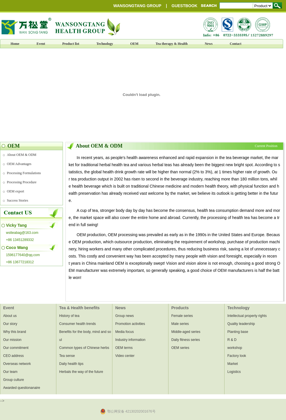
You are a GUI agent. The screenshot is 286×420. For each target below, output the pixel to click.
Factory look (236, 356)
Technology (104, 44)
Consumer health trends (77, 324)
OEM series (180, 348)
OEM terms (124, 348)
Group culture (13, 380)
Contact (235, 44)
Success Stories (17, 200)
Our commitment (16, 348)
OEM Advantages (19, 164)
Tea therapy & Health (172, 44)
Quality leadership (241, 324)
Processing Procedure (22, 182)
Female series (182, 316)
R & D (232, 340)
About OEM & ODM (21, 155)
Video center (124, 356)
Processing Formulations (24, 173)
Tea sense (67, 356)
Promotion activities (130, 324)
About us (10, 316)
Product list (70, 44)
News (208, 44)
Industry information (130, 340)
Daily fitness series (185, 340)
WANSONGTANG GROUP (137, 5)
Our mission (12, 340)
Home (15, 44)
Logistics (234, 372)
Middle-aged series (185, 332)
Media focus (124, 332)
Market (232, 364)
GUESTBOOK (184, 5)
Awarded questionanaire (21, 388)
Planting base (237, 332)
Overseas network (17, 364)
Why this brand (14, 332)
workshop (234, 348)
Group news (124, 316)
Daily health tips (71, 364)
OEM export (15, 191)
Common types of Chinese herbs (84, 348)
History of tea (69, 316)
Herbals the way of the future (81, 372)
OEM (134, 44)
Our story (10, 324)
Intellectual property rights (247, 316)
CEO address (13, 356)
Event (41, 44)
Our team (10, 372)
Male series (180, 324)
